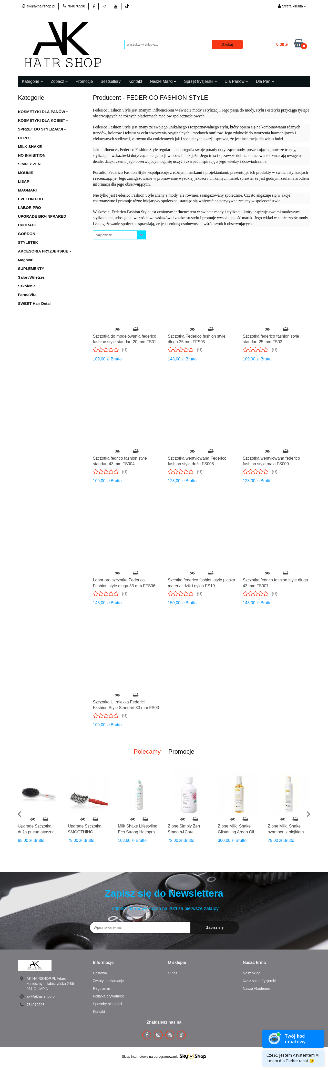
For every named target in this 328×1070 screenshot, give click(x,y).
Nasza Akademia (256, 988)
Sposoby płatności (107, 1004)
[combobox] (119, 234)
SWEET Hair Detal (34, 303)
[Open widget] (293, 1048)
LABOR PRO (29, 207)
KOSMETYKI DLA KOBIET (43, 120)
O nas (172, 973)
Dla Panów (236, 81)
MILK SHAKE (30, 146)
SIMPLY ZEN (29, 164)
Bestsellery (110, 81)
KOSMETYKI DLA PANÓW (43, 111)
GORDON (26, 233)
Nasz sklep (251, 973)
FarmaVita (27, 294)
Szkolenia (27, 286)
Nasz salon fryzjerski (259, 981)
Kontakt (135, 81)
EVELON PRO (30, 199)
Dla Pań (265, 81)
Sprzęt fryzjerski (200, 81)
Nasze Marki (163, 81)
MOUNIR (26, 172)
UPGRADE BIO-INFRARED (42, 216)
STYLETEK (28, 242)
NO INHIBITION (32, 155)
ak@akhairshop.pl (41, 996)
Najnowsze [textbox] (104, 235)
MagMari (26, 260)
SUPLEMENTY (31, 268)
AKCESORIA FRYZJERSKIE (44, 251)
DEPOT (24, 138)
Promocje (84, 81)
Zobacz (59, 81)
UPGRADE (27, 225)
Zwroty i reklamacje (108, 981)
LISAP (23, 181)
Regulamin (101, 988)
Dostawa (100, 973)
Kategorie (32, 81)
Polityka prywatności (109, 996)
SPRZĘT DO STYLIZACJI (42, 129)
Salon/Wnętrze (31, 277)
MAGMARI (27, 190)
